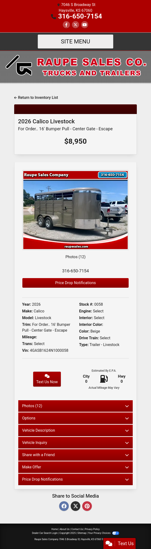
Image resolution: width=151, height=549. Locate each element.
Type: (84, 344)
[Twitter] (75, 506)
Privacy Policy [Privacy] (92, 529)
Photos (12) (75, 257)
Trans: (27, 343)
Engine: (85, 311)
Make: (27, 311)
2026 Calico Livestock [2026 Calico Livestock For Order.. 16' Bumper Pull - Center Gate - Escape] (65, 124)
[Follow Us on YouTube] (84, 25)
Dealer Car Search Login (45, 533)
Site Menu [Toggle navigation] (75, 41)
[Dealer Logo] (75, 66)
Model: (28, 318)
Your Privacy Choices (103, 533)
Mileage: (29, 337)
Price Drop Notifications (75, 282)
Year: (26, 304)
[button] (30, 210)
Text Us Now (47, 379)
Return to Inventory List (36, 97)
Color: (84, 331)
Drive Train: (89, 338)
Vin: (25, 350)
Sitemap (81, 533)
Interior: (86, 318)
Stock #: (86, 304)
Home (54, 529)
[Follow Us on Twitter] (75, 25)
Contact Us (77, 529)
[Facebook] (64, 506)
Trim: (26, 324)
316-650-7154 (80, 16)
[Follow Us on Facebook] (66, 25)
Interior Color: (91, 324)
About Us (64, 529)
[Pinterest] (87, 506)
